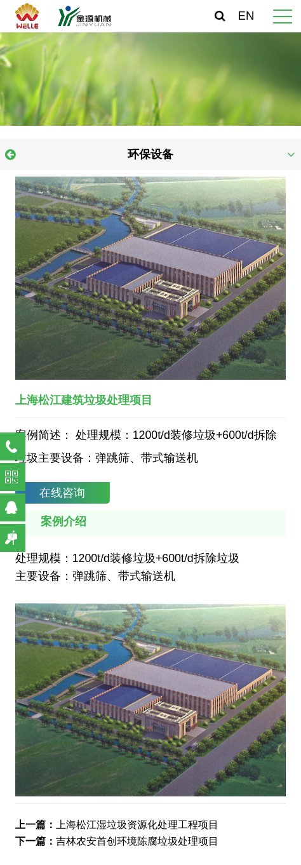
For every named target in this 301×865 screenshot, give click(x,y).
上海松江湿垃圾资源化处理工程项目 (137, 824)
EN (246, 15)
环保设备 (150, 154)
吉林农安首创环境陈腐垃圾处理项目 (137, 841)
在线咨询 (62, 492)
